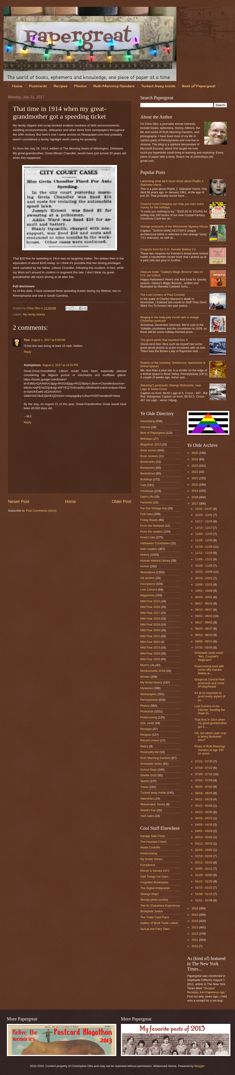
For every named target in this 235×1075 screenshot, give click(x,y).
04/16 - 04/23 (204, 818)
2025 (195, 453)
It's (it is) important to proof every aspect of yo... (209, 696)
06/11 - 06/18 (204, 799)
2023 (195, 465)
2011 (195, 940)
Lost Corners (148, 589)
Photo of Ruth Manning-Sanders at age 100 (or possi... (209, 750)
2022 (195, 471)
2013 (195, 927)
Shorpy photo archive (154, 899)
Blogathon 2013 (150, 444)
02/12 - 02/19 (204, 862)
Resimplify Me (149, 752)
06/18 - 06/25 (204, 793)
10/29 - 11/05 (204, 565)
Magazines (147, 595)
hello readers (148, 549)
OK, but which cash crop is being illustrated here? (210, 736)
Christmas (147, 491)
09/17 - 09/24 (204, 603)
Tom (27, 340)
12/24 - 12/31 (204, 515)
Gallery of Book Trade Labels (159, 923)
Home (17, 86)
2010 (195, 946)
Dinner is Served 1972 (154, 870)
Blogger (199, 1066)
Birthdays (146, 438)
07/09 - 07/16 (204, 774)
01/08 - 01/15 (204, 894)
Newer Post (18, 501)
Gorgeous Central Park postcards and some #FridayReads (209, 683)
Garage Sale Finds (152, 836)
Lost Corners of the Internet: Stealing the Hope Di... (209, 709)
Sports (144, 781)
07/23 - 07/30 (204, 761)
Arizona (145, 427)
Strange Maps (149, 894)
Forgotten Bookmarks (154, 882)
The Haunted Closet (153, 841)
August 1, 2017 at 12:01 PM (60, 365)
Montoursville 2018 (152, 670)
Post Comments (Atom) (41, 510)
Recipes (61, 86)
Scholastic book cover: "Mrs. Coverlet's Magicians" (209, 656)
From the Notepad (152, 525)
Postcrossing (148, 717)
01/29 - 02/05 (204, 875)
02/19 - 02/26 (204, 856)
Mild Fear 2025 (150, 659)
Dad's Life (146, 496)
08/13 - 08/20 (204, 635)
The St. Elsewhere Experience (160, 905)
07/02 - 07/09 (204, 780)
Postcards (38, 86)
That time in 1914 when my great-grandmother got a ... (210, 723)
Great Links (147, 537)
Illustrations (147, 572)
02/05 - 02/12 (204, 868)
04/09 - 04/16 (204, 824)
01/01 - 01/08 (204, 900)
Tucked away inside (153, 792)
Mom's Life (147, 665)
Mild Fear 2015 (150, 601)
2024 (195, 459)
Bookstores (147, 473)
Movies (145, 676)
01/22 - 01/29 (204, 881)
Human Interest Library (155, 560)
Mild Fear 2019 (150, 624)
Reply (27, 351)
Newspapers (148, 694)
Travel (144, 787)
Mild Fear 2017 (150, 613)
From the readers (151, 531)
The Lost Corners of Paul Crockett (162, 294)
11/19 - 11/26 (204, 546)
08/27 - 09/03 (204, 622)
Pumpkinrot (147, 865)
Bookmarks (147, 461)
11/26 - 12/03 (204, 540)
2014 (195, 921)
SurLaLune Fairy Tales (155, 929)
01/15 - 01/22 (204, 887)
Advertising (147, 421)
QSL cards (147, 723)
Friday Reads (149, 520)
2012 (195, 933)
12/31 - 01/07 (204, 508)
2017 (195, 503)
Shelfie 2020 (148, 775)
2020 (195, 484)
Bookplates (147, 467)
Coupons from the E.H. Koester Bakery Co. (168, 249)
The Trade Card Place (154, 917)
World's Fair (148, 810)
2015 (195, 914)
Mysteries (146, 688)
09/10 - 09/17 (204, 609)
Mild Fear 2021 (150, 636)
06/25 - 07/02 (204, 786)
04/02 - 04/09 (204, 831)
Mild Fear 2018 (150, 618)
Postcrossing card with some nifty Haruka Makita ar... (209, 669)
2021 (195, 478)
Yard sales (147, 816)
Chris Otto (34, 308)
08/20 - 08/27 (204, 628)
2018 (195, 497)
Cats (143, 485)
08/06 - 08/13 (204, 641)
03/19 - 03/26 (204, 837)
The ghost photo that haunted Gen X (164, 340)
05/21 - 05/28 (204, 805)
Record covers (149, 740)
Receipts (146, 729)
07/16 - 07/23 (204, 767)
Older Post (121, 501)
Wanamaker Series (152, 804)
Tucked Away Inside (158, 86)
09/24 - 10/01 (204, 597)
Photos (80, 86)
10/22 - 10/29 (204, 571)
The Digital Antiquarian (155, 888)
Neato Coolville (150, 847)
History (144, 554)
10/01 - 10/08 (204, 590)
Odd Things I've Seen (154, 876)
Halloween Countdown (155, 543)
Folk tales (146, 514)
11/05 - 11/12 (204, 559)
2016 (195, 908)
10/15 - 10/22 (204, 578)
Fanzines (146, 502)
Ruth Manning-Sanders (114, 86)
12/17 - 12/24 (204, 521)
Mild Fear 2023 (150, 647)
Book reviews (149, 456)
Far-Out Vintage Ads (153, 508)
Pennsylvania (149, 699)
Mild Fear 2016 (150, 607)
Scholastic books (151, 763)
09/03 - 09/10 (204, 616)
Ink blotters (147, 578)
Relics (144, 746)
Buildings (146, 479)
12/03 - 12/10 (204, 534)
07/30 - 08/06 (204, 647)
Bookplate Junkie (151, 911)
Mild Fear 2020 (150, 630)
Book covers (148, 450)
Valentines (147, 798)
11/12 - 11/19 (204, 553)
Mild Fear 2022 (150, 641)
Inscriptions (147, 584)
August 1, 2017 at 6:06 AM (48, 340)
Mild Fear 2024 (150, 653)
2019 (195, 490)
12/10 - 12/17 (204, 527)
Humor (144, 566)
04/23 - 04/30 (204, 812)
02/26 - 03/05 (204, 850)
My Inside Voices (151, 859)
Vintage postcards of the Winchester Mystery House (174, 226)
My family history (34, 314)
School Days (148, 769)
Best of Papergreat (152, 432)
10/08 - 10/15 (204, 584)
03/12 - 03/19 (204, 843)
